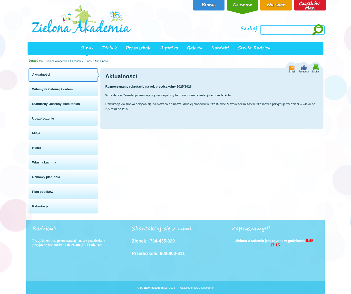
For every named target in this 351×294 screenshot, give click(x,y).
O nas (87, 61)
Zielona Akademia (56, 61)
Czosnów (75, 61)
